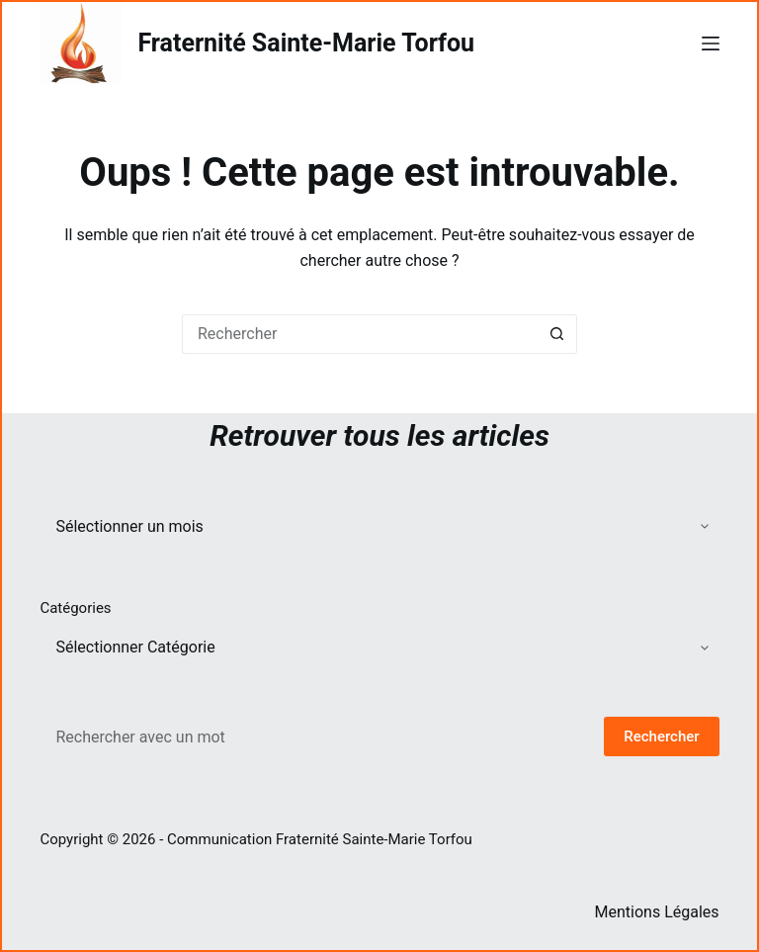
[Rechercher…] (360, 334)
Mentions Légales (657, 912)
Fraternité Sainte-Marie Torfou (305, 43)
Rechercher (661, 736)
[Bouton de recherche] (557, 334)
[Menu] (710, 43)
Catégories (75, 608)
